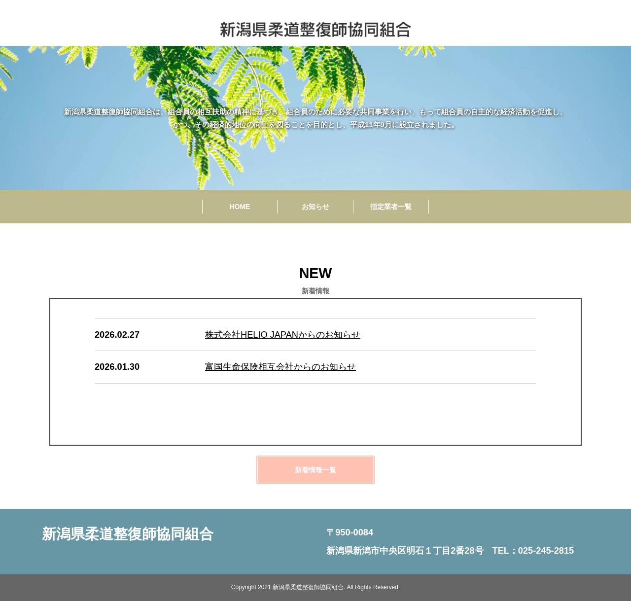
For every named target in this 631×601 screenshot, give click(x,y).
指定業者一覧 (391, 207)
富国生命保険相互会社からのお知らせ (280, 367)
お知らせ (315, 207)
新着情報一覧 (315, 470)
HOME (239, 207)
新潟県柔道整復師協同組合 (127, 534)
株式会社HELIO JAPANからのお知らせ (282, 335)
